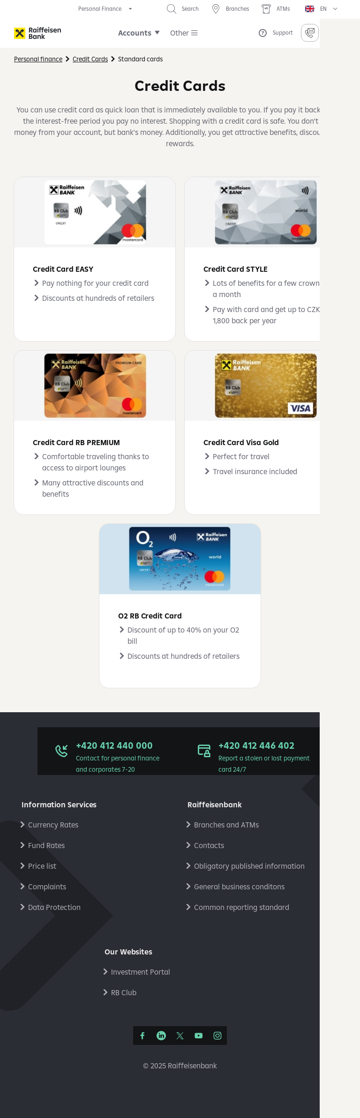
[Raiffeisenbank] (37, 33)
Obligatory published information (249, 866)
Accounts (134, 32)
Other (179, 32)
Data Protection (54, 907)
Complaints (47, 886)
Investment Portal (140, 971)
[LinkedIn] (161, 1035)
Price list (42, 866)
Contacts (209, 845)
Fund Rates (46, 845)
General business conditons (239, 886)
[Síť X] (180, 1035)
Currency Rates (53, 824)
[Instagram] (217, 1035)
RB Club (123, 992)
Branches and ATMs (226, 824)
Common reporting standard (241, 907)
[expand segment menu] (106, 9)
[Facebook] (142, 1035)
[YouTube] (198, 1035)
